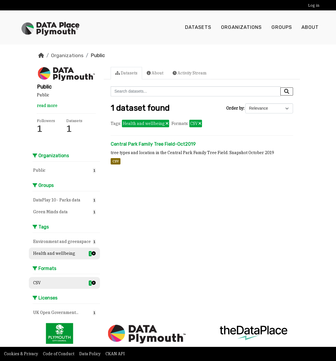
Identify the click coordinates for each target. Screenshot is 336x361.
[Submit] (286, 91)
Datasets (198, 27)
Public (97, 55)
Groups (281, 27)
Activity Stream (190, 73)
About (310, 27)
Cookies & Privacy (21, 353)
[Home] (41, 55)
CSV (115, 161)
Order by (234, 108)
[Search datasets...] (196, 91)
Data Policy (90, 353)
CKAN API (115, 353)
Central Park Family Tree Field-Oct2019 (153, 144)
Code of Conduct (59, 353)
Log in (313, 5)
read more (47, 105)
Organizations (241, 27)
